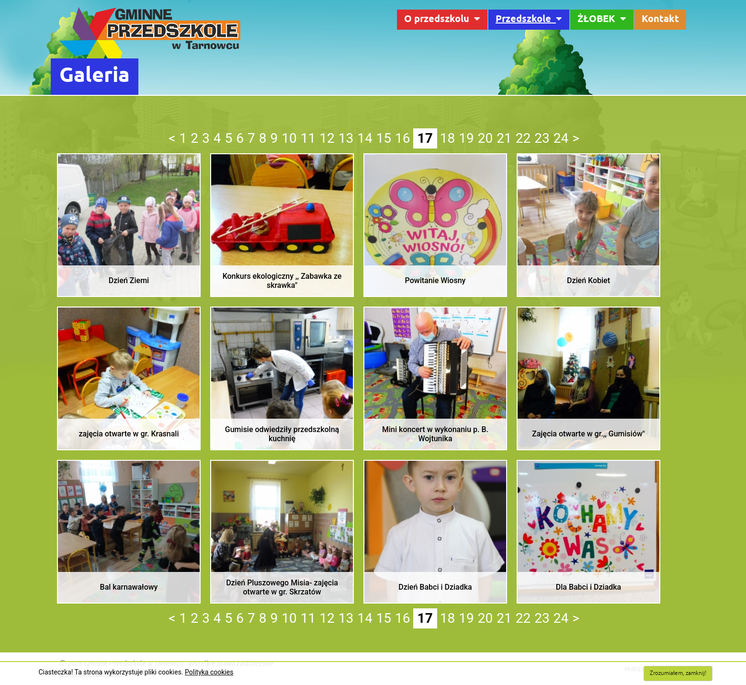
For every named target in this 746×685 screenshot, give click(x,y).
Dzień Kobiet (588, 280)
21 (504, 138)
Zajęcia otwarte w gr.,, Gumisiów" (588, 433)
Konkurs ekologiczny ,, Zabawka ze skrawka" (282, 281)
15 (383, 138)
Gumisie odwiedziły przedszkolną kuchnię (282, 434)
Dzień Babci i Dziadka (435, 587)
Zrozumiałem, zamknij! (678, 673)
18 (447, 138)
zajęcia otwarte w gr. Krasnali (129, 433)
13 (346, 138)
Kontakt (660, 19)
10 (289, 138)
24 (561, 138)
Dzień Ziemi (129, 280)
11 (308, 138)
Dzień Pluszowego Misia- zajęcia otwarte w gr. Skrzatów (282, 587)
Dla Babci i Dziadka (588, 587)
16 (402, 138)
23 (541, 138)
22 (523, 138)
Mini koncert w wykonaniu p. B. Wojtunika (435, 434)
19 (466, 138)
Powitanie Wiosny (435, 280)
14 (364, 138)
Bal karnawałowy (129, 587)
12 (326, 138)
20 (485, 138)
